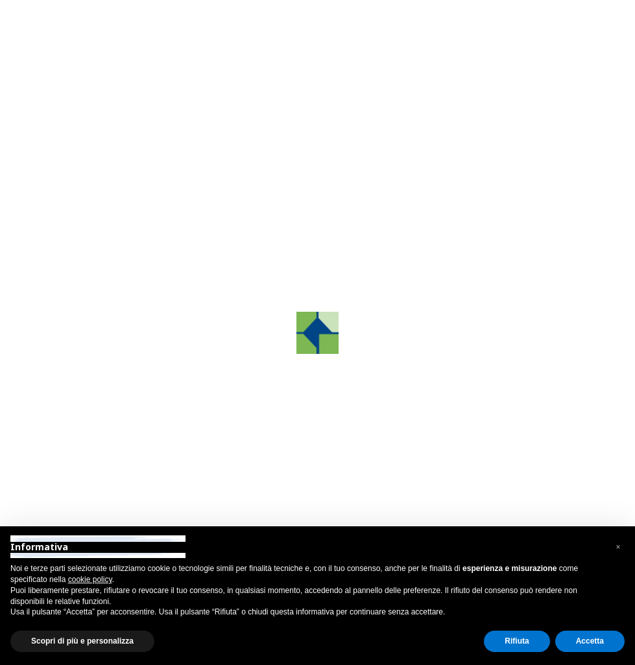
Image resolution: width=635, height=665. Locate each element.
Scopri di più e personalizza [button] (82, 641)
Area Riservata (123, 12)
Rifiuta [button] (517, 641)
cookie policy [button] (90, 579)
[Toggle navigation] (543, 49)
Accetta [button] (590, 641)
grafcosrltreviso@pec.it (473, 416)
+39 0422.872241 (460, 364)
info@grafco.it (452, 398)
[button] (618, 547)
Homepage (212, 207)
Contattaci (106, 207)
